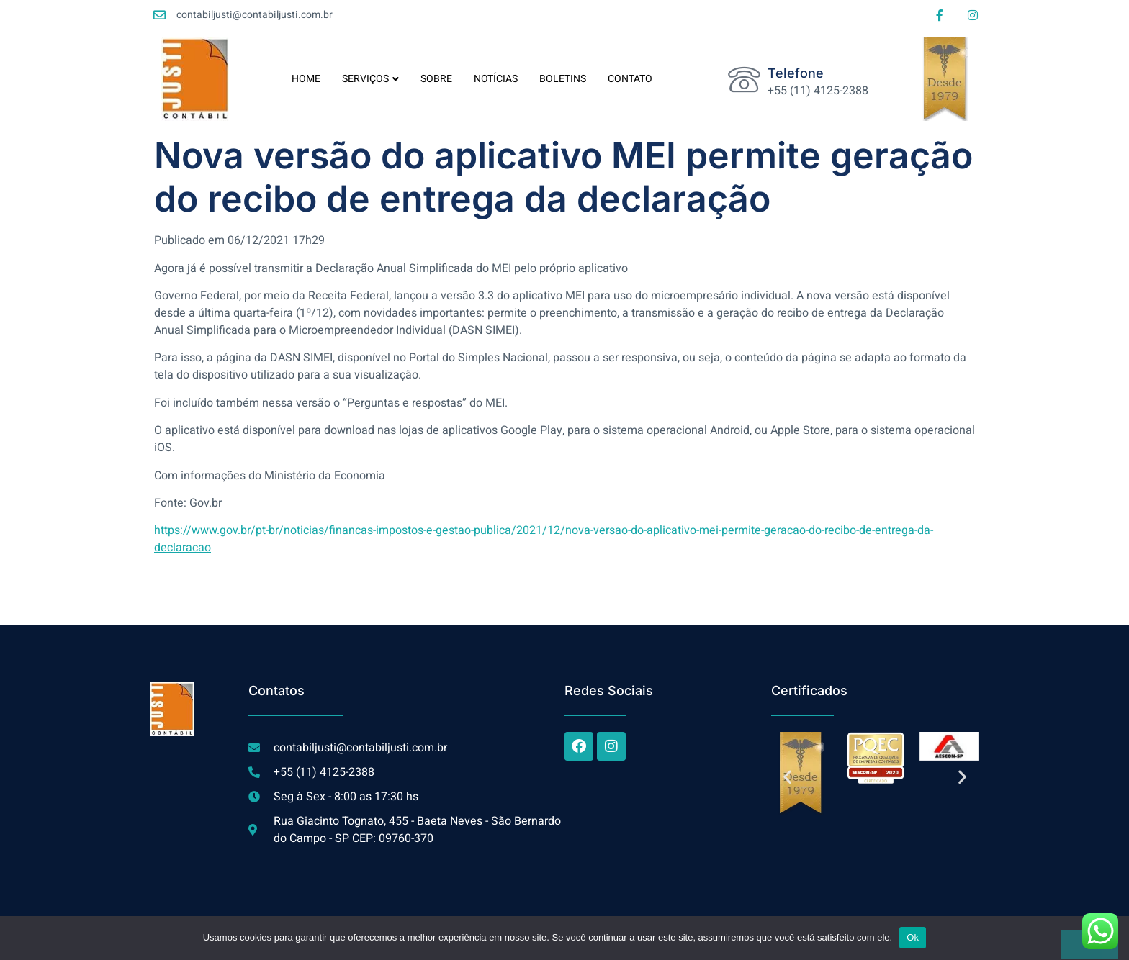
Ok (913, 937)
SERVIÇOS (370, 78)
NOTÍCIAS (496, 78)
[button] (787, 776)
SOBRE (436, 78)
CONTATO (630, 78)
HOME (306, 78)
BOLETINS (562, 78)
